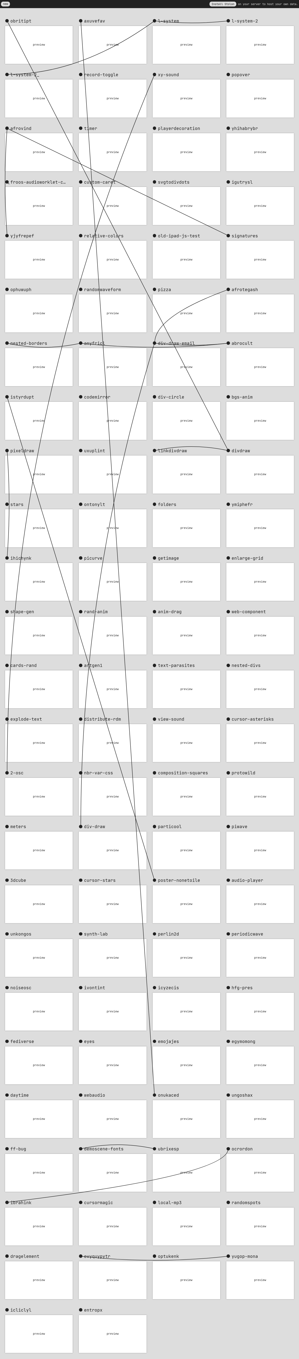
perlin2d (168, 934)
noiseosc (20, 987)
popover (241, 74)
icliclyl (20, 1310)
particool (170, 826)
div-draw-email (176, 343)
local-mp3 (170, 1202)
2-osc (17, 772)
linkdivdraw (172, 450)
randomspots (246, 1202)
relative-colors (104, 235)
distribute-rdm (102, 719)
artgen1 (93, 665)
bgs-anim (242, 397)
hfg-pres (242, 987)
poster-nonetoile (179, 880)
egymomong (243, 1041)
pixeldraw (22, 450)
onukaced (168, 1095)
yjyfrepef (22, 235)
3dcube (18, 880)
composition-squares (183, 772)
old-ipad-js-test (179, 235)
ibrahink (20, 1202)
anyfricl (94, 343)
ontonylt (94, 504)
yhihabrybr (245, 128)
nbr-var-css (98, 772)
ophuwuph (20, 289)
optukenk (168, 1256)
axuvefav (94, 21)
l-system (168, 21)
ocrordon (242, 1148)
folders (167, 504)
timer (90, 128)
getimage (168, 558)
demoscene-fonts (104, 1148)
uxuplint (94, 450)
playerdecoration (179, 128)
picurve (93, 558)
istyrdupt (22, 397)
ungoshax (242, 1095)
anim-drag (170, 611)
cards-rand (23, 665)
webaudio (94, 1095)
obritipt (20, 21)
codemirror (97, 397)
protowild (243, 772)
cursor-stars (100, 880)
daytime (19, 1095)
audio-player (247, 880)
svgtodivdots (174, 182)
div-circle (171, 397)
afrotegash (245, 289)
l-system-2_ (24, 74)
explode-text (26, 719)
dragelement (24, 1256)
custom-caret (100, 182)
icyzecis (168, 987)
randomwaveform (102, 289)
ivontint (94, 987)
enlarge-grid (247, 558)
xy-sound (168, 74)
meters (18, 826)
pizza (164, 289)
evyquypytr (97, 1256)
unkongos (20, 934)
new (5, 3)
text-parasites (176, 665)
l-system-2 (245, 21)
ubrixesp (168, 1148)
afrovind (20, 128)
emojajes (168, 1041)
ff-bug (18, 1148)
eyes (89, 1041)
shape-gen (22, 611)
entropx (93, 1310)
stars (17, 504)
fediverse (22, 1041)
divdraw (241, 450)
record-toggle (101, 74)
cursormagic (98, 1202)
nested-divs (246, 665)
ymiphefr (242, 504)
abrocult (242, 343)
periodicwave (247, 934)
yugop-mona (245, 1256)
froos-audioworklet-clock (41, 182)
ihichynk (20, 558)
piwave (239, 826)
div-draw (94, 826)
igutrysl (242, 182)
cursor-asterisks (253, 719)
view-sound (171, 719)
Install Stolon (223, 4)
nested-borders (28, 343)
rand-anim (96, 611)
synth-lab (96, 934)
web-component (249, 611)
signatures (245, 235)
